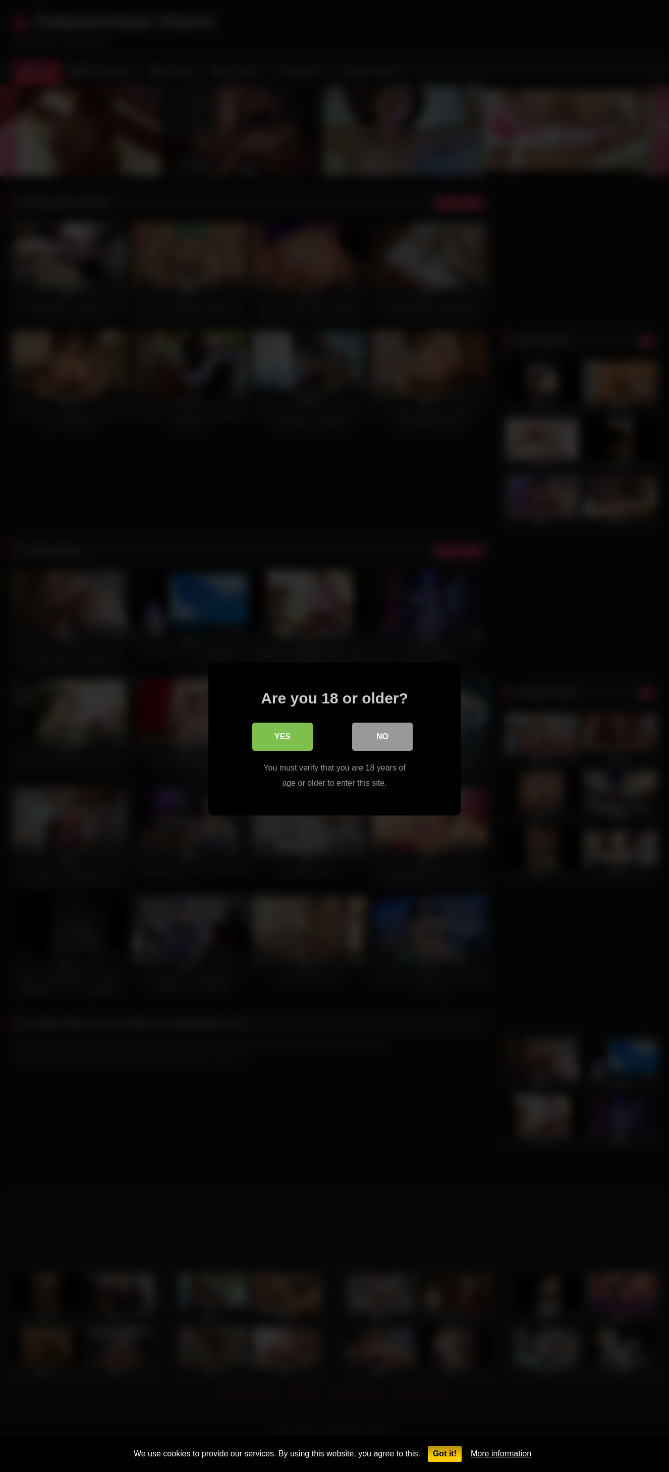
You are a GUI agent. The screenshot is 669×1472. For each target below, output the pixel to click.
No (382, 733)
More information (501, 1453)
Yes (282, 733)
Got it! (445, 1453)
